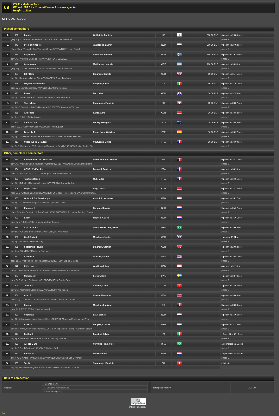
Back (4, 413)
